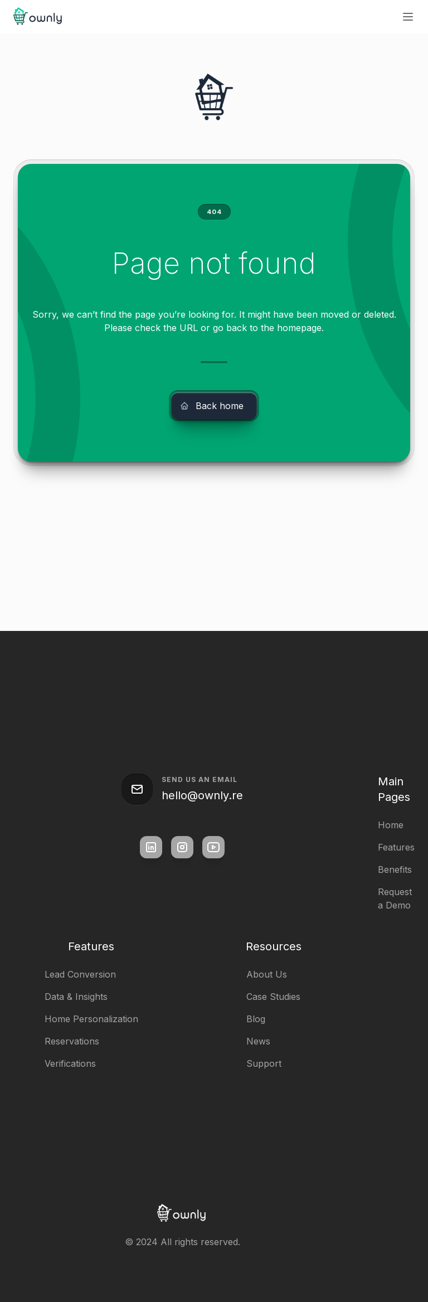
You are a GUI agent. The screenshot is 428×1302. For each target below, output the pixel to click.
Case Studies (273, 996)
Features (396, 847)
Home (390, 824)
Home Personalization (91, 1018)
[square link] (151, 847)
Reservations (72, 1041)
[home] (38, 17)
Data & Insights (76, 996)
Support (263, 1063)
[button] (408, 16)
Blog (255, 1018)
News (258, 1041)
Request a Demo (395, 898)
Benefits (395, 869)
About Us (266, 974)
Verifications (70, 1063)
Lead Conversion (80, 974)
